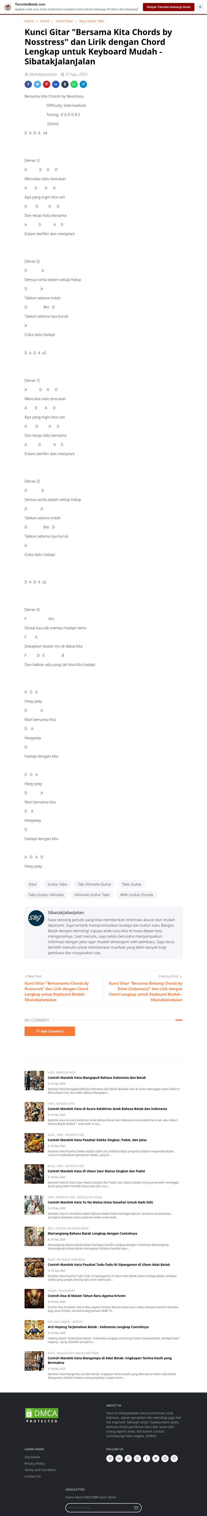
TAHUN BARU (67, 1291)
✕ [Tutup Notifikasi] (200, 7)
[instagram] (165, 1458)
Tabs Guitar (131, 884)
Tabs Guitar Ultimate (46, 894)
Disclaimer (32, 1457)
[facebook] (146, 1458)
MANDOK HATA (65, 1072)
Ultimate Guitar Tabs (92, 894)
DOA (51, 1228)
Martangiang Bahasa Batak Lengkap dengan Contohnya (92, 1233)
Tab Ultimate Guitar (94, 884)
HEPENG (77, 1322)
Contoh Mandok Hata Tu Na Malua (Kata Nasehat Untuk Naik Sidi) (100, 1202)
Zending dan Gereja (89, 1197)
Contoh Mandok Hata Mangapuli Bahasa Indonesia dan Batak (97, 1077)
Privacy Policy (35, 1463)
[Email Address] (98, 1508)
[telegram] (110, 1458)
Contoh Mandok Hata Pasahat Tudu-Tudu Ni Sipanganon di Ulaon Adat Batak (109, 1264)
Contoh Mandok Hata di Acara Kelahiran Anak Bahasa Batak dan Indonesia (107, 1109)
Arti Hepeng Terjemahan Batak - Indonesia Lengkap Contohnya (98, 1327)
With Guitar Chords (136, 894)
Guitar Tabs (57, 884)
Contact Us (33, 1476)
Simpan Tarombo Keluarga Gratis (169, 7)
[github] (174, 1458)
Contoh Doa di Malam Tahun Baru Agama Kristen (87, 1296)
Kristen (52, 1291)
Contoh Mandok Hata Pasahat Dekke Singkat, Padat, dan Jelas (97, 1140)
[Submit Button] (136, 1508)
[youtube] (137, 1458)
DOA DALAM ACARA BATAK (72, 1228)
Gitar (32, 884)
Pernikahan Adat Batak (71, 1259)
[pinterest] (128, 1458)
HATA (51, 1072)
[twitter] (155, 1458)
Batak (52, 1135)
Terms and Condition (40, 1470)
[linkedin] (119, 1458)
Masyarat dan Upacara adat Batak (78, 1353)
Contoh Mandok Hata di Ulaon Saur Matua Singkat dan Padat (96, 1171)
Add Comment (50, 1031)
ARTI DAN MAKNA (59, 1322)
